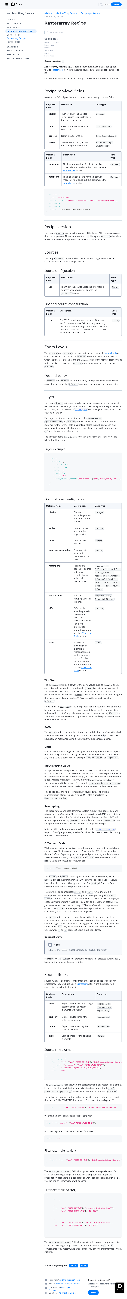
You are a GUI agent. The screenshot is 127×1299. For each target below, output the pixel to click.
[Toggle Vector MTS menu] (34, 23)
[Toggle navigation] (7, 4)
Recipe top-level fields (52, 42)
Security (47, 1294)
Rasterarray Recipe (16, 38)
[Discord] (119, 1294)
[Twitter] (110, 1294)
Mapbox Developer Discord (68, 1270)
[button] (101, 4)
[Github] (105, 1294)
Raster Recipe (13, 41)
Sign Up (93, 1279)
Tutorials (18, 54)
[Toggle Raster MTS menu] (34, 27)
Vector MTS (14, 23)
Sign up (116, 4)
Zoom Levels (49, 50)
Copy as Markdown (54, 32)
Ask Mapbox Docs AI (67, 1279)
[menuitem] (101, 4)
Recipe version (49, 45)
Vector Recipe (13, 34)
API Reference (20, 51)
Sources (47, 48)
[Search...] (95, 4)
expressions (82, 972)
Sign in (107, 4)
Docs (19, 4)
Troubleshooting (21, 58)
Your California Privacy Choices (63, 1294)
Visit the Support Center (69, 1266)
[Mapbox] (13, 4)
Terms (31, 1294)
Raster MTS (13, 27)
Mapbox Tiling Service (20, 13)
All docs (48, 13)
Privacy (39, 1294)
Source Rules (49, 56)
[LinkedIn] (114, 1294)
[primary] (73, 1252)
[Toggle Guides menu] (34, 20)
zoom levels (111, 351)
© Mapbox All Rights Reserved (16, 1294)
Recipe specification (19, 31)
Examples (12, 47)
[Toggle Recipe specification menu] (34, 31)
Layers (46, 53)
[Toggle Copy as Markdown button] (66, 32)
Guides (11, 20)
